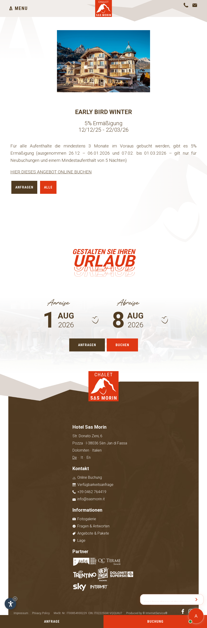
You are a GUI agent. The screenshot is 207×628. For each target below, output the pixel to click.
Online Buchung (87, 477)
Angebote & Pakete (90, 533)
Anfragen (24, 187)
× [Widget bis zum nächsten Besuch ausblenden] (15, 598)
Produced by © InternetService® (146, 613)
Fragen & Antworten (91, 526)
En (89, 457)
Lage (78, 540)
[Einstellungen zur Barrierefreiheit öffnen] (10, 603)
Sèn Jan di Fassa (113, 443)
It (82, 457)
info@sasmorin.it (88, 499)
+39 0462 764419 (89, 492)
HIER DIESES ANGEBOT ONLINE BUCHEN (51, 172)
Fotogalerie (84, 519)
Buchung (155, 621)
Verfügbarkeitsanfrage (92, 484)
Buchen (122, 345)
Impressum (21, 613)
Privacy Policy (41, 613)
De (74, 457)
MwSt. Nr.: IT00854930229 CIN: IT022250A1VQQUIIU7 (88, 613)
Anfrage (52, 621)
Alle (48, 187)
